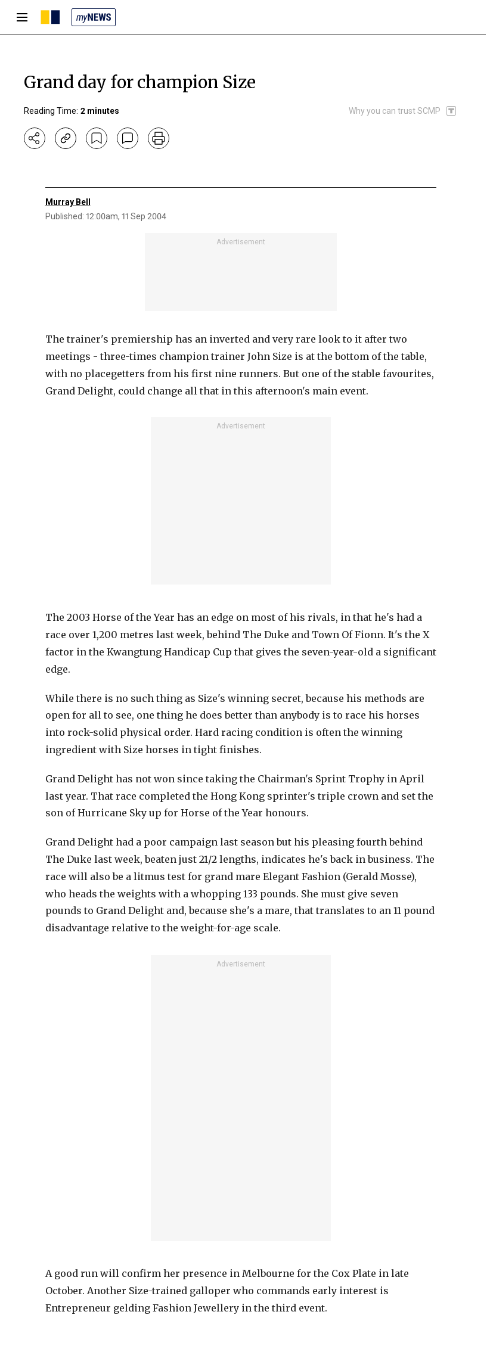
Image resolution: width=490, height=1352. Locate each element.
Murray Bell (68, 202)
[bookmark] (96, 138)
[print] (158, 138)
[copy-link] (65, 138)
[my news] (94, 17)
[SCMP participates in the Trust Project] (403, 111)
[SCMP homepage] (50, 17)
